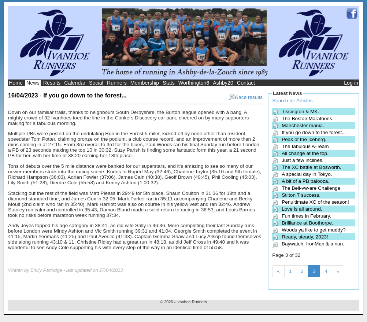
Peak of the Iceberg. (304, 139)
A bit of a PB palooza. (305, 181)
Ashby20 (223, 83)
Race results (246, 97)
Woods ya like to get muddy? (313, 230)
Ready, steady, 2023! (305, 237)
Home (16, 83)
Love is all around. (302, 209)
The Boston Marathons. (307, 118)
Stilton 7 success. (301, 195)
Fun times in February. (306, 216)
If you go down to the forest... (314, 132)
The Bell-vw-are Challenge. (312, 188)
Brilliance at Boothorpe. (307, 223)
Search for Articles (292, 100)
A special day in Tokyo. (307, 174)
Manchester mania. (303, 125)
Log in (351, 83)
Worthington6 (194, 83)
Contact (246, 83)
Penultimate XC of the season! (315, 202)
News (33, 83)
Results (52, 83)
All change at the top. (305, 153)
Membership (144, 83)
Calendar (74, 83)
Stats (169, 83)
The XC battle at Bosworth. (311, 167)
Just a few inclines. (302, 160)
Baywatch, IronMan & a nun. (313, 244)
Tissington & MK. (300, 111)
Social (96, 83)
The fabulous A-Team (305, 146)
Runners (117, 83)
